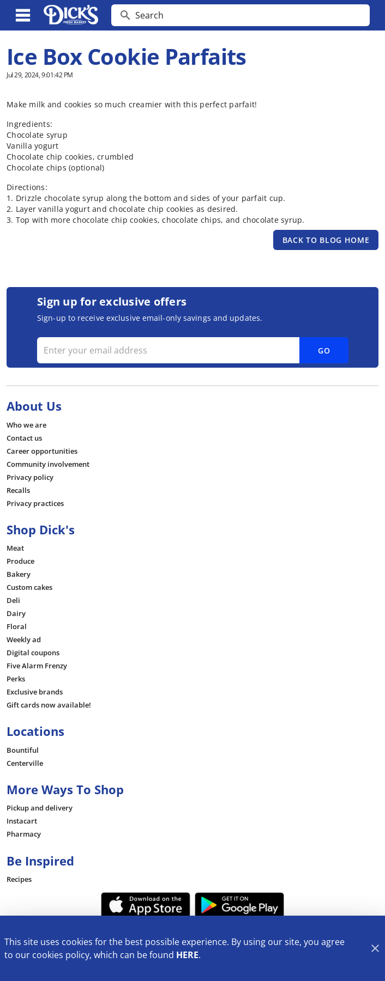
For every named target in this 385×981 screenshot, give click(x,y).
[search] (248, 15)
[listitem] (26, 424)
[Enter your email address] (191, 350)
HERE (187, 955)
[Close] (375, 949)
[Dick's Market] (71, 15)
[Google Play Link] (240, 905)
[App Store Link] (146, 905)
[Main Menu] (23, 15)
